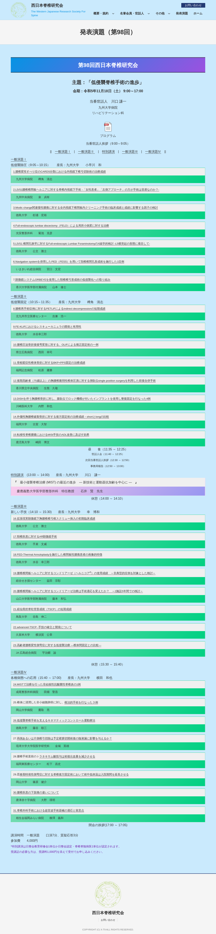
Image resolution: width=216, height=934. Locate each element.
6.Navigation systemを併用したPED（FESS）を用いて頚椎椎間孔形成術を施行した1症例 (68, 261)
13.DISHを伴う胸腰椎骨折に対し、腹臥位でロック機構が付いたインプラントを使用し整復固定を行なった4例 (82, 398)
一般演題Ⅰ (63, 151)
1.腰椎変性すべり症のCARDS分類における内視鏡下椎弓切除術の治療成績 (59, 171)
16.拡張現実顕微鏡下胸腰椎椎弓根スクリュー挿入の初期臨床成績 (54, 518)
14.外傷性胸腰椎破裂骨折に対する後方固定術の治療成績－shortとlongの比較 (61, 416)
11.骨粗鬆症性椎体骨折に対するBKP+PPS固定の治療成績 (49, 362)
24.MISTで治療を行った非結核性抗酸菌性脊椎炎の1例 (47, 684)
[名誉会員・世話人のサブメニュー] (149, 13)
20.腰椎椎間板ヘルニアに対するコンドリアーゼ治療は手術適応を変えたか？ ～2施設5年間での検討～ (78, 591)
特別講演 (108, 151)
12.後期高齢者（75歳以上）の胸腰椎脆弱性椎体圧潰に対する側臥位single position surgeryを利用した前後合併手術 (84, 380)
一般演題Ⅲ (130, 151)
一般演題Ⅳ (153, 151)
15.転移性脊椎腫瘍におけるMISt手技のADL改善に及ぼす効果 (51, 434)
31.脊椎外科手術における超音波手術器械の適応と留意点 (48, 810)
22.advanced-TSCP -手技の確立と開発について (42, 627)
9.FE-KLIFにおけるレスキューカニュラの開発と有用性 (47, 326)
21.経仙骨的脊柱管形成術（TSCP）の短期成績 (42, 609)
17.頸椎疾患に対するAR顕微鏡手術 (35, 536)
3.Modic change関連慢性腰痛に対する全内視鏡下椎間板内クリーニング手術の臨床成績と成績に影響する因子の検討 (85, 207)
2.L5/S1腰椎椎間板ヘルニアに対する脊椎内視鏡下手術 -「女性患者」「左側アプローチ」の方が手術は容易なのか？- (86, 189)
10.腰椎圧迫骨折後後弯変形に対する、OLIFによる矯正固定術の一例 (55, 344)
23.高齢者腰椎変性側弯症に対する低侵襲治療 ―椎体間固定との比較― (57, 645)
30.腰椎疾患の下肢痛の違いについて (36, 792)
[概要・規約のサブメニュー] (113, 13)
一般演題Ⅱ (86, 151)
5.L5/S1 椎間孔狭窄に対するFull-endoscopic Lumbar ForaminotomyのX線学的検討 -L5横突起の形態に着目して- (81, 243)
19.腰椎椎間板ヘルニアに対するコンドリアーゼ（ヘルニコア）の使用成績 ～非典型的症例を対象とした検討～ (84, 573)
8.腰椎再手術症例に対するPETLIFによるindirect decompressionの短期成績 (59, 308)
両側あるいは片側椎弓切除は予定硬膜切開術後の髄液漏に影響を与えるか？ (64, 738)
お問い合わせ (193, 5)
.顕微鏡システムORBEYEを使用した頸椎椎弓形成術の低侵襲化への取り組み (62, 279)
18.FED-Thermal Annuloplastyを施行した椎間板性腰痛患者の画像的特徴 (57, 554)
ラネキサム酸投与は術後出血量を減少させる (67, 756)
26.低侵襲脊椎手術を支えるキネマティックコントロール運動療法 (54, 720)
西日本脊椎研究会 (47, 5)
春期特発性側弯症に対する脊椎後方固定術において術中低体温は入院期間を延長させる (74, 774)
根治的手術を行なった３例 (81, 702)
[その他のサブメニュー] (169, 13)
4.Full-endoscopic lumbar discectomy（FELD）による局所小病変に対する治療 (61, 225)
